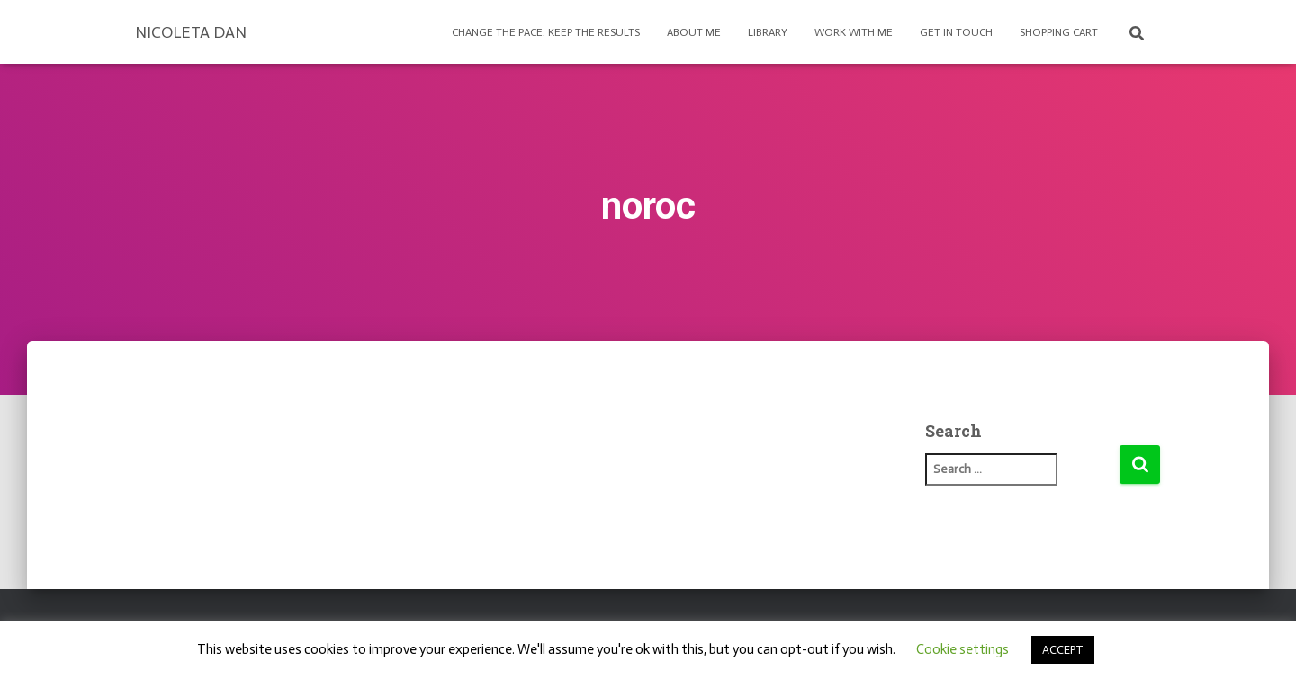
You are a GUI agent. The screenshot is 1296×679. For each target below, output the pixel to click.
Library (768, 32)
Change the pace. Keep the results (546, 32)
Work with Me (853, 32)
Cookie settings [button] (962, 649)
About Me (694, 32)
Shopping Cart (1059, 32)
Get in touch (956, 32)
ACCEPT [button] (1063, 650)
